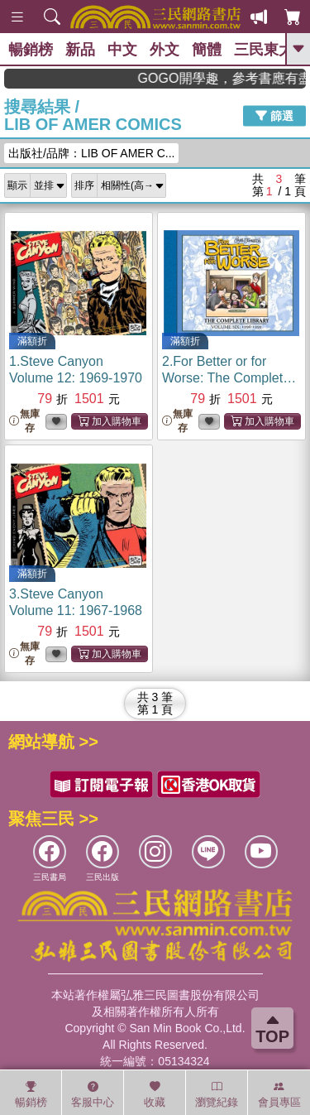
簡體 (207, 49)
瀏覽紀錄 (216, 1094)
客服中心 (92, 1094)
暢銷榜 (30, 49)
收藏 (154, 1094)
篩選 (274, 116)
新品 (80, 49)
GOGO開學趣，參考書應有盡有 (239, 78)
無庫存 (24, 421)
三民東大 (263, 49)
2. (229, 377)
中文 (122, 49)
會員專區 (279, 1094)
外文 (164, 49)
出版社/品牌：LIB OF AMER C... (91, 153)
